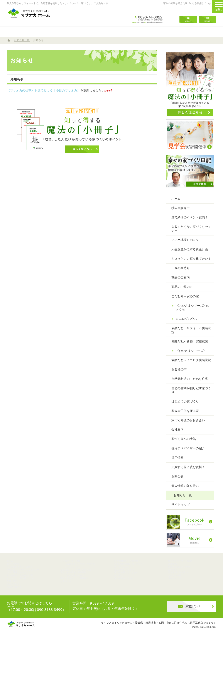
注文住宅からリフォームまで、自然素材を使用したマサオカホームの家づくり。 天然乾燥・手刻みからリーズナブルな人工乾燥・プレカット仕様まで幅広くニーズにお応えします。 (104, 3)
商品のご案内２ (180, 295)
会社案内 (175, 430)
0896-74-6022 (147, 16)
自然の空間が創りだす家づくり (190, 392)
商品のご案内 (178, 285)
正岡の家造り (178, 276)
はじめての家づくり (183, 402)
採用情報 (175, 458)
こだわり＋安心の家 (183, 304)
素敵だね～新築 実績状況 (187, 346)
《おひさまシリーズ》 (189, 355)
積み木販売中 (178, 216)
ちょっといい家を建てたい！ (189, 267)
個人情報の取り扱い (183, 486)
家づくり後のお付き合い (186, 421)
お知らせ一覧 (181, 496)
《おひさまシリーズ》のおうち (193, 316)
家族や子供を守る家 (183, 411)
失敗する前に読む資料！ (186, 467)
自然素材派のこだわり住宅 (187, 383)
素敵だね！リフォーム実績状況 (190, 336)
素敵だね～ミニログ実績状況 (189, 364)
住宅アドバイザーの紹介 (186, 449)
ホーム (174, 207)
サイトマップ (178, 505)
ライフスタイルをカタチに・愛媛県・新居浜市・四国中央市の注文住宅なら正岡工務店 (152, 657)
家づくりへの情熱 (181, 439)
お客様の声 (177, 374)
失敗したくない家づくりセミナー (189, 237)
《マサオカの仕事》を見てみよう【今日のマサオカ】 (43, 90)
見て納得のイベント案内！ (187, 225)
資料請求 (207, 16)
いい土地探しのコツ (183, 248)
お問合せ (175, 477)
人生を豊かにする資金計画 (187, 257)
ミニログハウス (184, 327)
